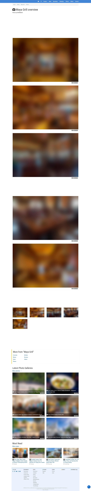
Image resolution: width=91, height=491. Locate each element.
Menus (14, 357)
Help (43, 472)
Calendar (34, 472)
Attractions (35, 471)
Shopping (35, 482)
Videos (71, 1)
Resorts (34, 481)
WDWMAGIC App (74, 469)
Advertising (26, 471)
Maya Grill (22, 4)
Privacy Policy (26, 474)
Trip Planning (35, 485)
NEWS (53, 469)
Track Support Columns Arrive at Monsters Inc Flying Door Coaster (29, 392)
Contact (77, 1)
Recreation (35, 477)
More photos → (17, 371)
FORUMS (44, 469)
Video (53, 472)
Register (44, 471)
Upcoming (55, 1)
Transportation (36, 484)
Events (34, 476)
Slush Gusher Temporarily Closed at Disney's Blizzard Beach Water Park (53, 461)
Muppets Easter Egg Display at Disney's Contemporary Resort (28, 414)
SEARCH (63, 469)
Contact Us (26, 472)
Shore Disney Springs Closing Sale (56, 414)
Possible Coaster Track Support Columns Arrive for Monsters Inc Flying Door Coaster (37, 461)
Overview (15, 355)
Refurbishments (36, 479)
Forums (45, 1)
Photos (67, 1)
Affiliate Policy (26, 479)
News (50, 1)
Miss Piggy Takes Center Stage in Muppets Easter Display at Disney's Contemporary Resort (19, 461)
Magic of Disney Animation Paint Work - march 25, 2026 (26, 437)
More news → (16, 446)
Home (14, 4)
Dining (18, 4)
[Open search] (88, 486)
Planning (62, 1)
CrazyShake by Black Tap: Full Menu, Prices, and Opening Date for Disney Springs (71, 461)
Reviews (26, 357)
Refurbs (26, 355)
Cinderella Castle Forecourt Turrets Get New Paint (59, 437)
